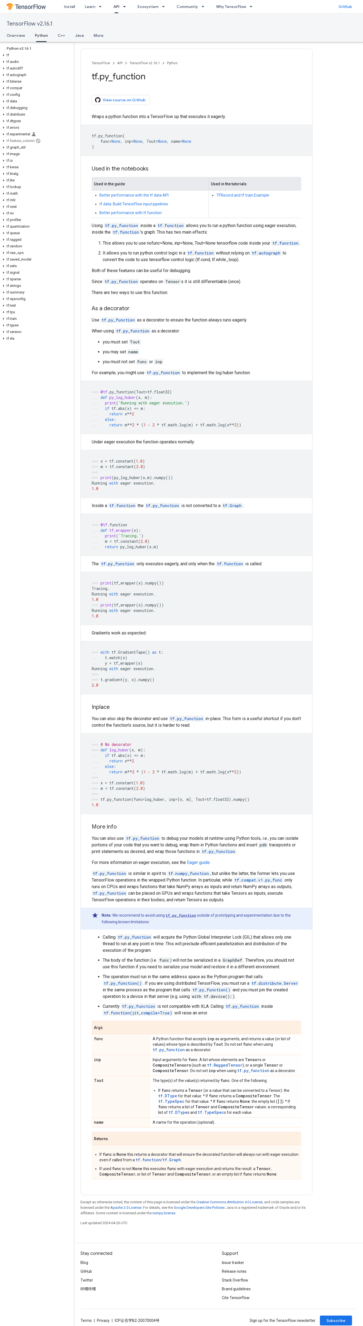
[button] (36, 55)
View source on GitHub (120, 100)
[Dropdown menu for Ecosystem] (165, 6)
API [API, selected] (116, 6)
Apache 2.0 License (125, 1207)
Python (172, 63)
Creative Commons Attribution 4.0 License (229, 1202)
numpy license (163, 1213)
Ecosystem (148, 6)
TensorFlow (101, 63)
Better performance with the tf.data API (134, 195)
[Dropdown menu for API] (126, 6)
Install (69, 6)
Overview (16, 35)
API (119, 63)
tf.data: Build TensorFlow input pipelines (133, 204)
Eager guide (198, 862)
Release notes (234, 1271)
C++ (61, 35)
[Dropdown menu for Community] (204, 6)
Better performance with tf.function (130, 213)
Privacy (103, 1320)
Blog (84, 1262)
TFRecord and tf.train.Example (242, 195)
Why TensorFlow (231, 6)
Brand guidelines (236, 1289)
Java (79, 35)
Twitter (86, 1280)
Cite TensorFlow (236, 1298)
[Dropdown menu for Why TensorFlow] (252, 6)
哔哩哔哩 (88, 1289)
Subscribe (335, 1320)
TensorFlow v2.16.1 (29, 23)
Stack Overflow (235, 1280)
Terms (86, 1320)
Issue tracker (233, 1262)
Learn (90, 6)
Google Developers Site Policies (199, 1207)
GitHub (345, 6)
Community (187, 6)
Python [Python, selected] (41, 35)
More (99, 35)
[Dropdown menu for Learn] (101, 6)
